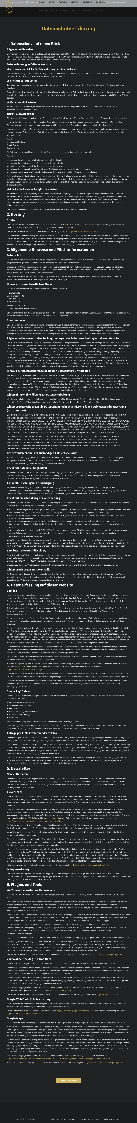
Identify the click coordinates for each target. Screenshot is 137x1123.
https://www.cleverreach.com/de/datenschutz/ (89, 865)
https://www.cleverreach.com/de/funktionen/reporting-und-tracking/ (34, 821)
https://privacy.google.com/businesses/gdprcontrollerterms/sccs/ (84, 1058)
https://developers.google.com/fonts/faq (73, 1011)
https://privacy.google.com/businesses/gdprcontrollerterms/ (31, 1058)
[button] (89, 1119)
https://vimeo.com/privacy (60, 990)
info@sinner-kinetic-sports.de (114, 2)
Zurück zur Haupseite (68, 1080)
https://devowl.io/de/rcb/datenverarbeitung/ (24, 669)
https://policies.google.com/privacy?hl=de (105, 954)
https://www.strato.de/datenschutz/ (83, 231)
